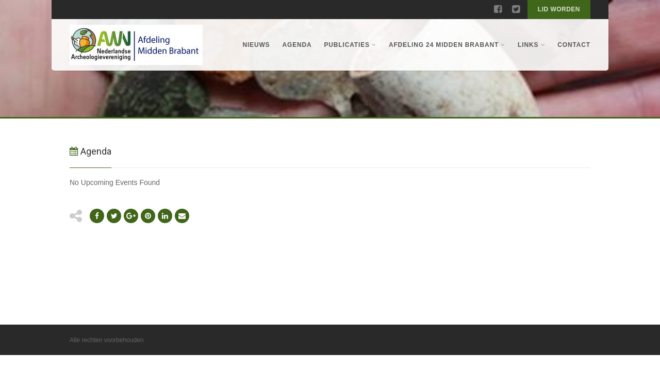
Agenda (296, 44)
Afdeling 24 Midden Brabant (447, 44)
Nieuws (256, 44)
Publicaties (350, 44)
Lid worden (559, 9)
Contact (573, 44)
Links (531, 44)
